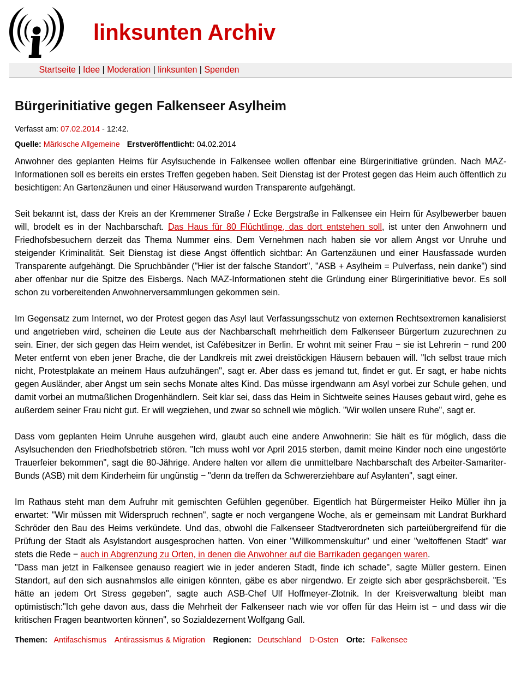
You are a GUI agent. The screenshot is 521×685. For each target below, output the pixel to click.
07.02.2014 (80, 128)
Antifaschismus (79, 639)
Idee (91, 69)
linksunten (177, 69)
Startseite (57, 69)
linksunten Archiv (184, 32)
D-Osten (324, 639)
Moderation (129, 69)
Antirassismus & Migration (160, 639)
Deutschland (279, 639)
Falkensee (390, 639)
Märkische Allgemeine (82, 144)
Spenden (221, 69)
